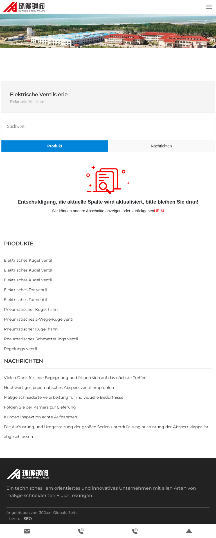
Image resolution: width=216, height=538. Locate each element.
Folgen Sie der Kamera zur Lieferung (40, 407)
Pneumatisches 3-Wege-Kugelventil (39, 319)
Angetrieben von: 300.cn (28, 512)
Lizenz (15, 518)
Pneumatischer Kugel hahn (31, 309)
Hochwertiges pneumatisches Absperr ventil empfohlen (59, 387)
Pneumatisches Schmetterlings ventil (41, 338)
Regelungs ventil (20, 348)
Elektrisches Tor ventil (25, 289)
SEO (28, 518)
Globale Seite (65, 512)
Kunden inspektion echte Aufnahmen (40, 417)
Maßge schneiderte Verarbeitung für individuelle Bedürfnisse (63, 397)
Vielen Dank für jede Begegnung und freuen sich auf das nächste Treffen (75, 377)
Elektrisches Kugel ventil (28, 260)
